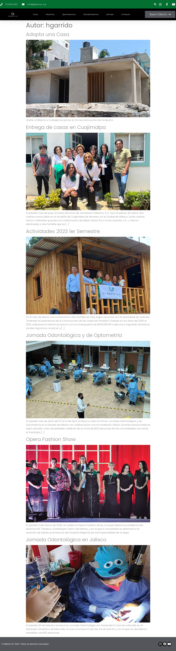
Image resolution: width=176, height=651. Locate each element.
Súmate (110, 14)
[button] (155, 4)
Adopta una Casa (47, 34)
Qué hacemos (69, 14)
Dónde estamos (90, 14)
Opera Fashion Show (51, 439)
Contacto (125, 14)
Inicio (35, 14)
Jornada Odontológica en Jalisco (66, 539)
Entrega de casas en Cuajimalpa (66, 127)
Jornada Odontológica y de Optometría (74, 335)
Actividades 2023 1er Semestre (63, 231)
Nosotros (50, 14)
